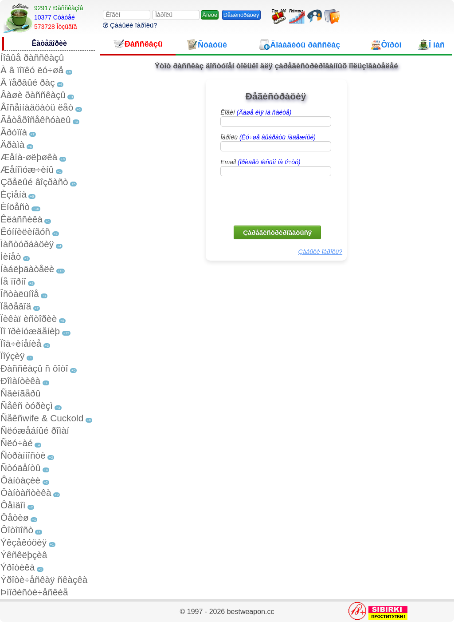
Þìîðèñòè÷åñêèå (34, 592)
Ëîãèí (255, 112)
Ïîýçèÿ (12, 356)
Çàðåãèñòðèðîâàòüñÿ (277, 232)
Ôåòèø (14, 517)
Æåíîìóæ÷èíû (27, 169)
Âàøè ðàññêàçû (33, 95)
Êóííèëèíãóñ (25, 231)
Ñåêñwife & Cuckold (41, 418)
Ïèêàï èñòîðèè (28, 318)
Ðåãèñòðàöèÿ (241, 15)
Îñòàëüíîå (19, 294)
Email (260, 162)
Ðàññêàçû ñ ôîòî (34, 368)
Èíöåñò (15, 207)
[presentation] (276, 200)
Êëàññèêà (21, 219)
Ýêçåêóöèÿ (23, 542)
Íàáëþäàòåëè (27, 269)
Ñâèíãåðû (20, 393)
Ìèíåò (10, 256)
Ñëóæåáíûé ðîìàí (34, 430)
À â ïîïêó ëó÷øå (31, 70)
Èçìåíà (13, 194)
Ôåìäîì (13, 505)
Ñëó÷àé (16, 443)
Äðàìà (12, 144)
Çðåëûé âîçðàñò (34, 182)
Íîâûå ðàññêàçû (32, 57)
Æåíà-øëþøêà (28, 157)
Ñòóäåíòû (20, 468)
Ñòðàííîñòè (23, 455)
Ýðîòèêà (17, 567)
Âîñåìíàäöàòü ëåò (36, 107)
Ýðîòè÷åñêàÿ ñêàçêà (43, 579)
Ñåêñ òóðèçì (26, 405)
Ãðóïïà (13, 132)
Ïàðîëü (268, 137)
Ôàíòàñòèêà (25, 492)
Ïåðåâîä (15, 306)
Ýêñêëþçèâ (23, 555)
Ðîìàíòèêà (20, 381)
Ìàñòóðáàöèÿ (27, 244)
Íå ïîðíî (13, 281)
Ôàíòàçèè (20, 480)
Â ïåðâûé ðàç (27, 82)
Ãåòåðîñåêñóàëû (35, 120)
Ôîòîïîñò (16, 530)
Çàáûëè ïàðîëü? (130, 25)
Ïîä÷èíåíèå (20, 343)
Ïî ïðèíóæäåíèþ (30, 331)
